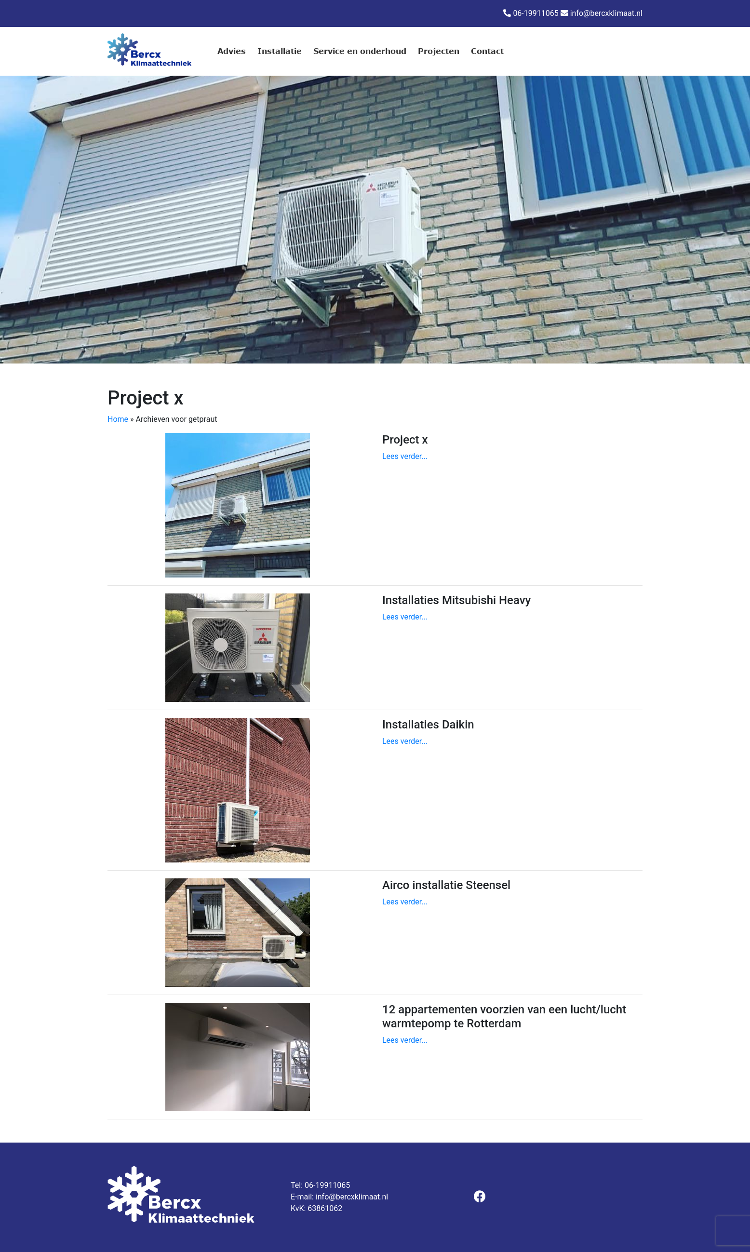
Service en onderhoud (359, 50)
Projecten (438, 50)
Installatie (279, 50)
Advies (231, 50)
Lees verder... (405, 456)
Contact (487, 50)
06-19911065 (535, 13)
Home (117, 419)
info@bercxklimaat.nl (606, 13)
